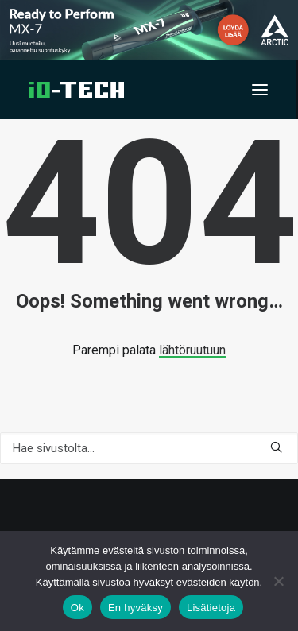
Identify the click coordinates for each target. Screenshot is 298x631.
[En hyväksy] (278, 581)
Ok (77, 608)
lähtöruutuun (192, 350)
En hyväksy (135, 608)
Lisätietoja (211, 608)
